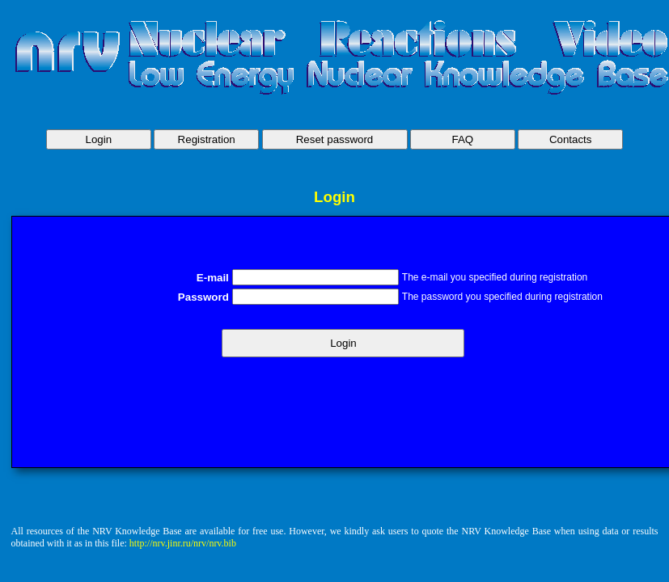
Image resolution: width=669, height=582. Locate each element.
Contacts (570, 139)
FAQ (463, 139)
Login (99, 139)
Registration (206, 139)
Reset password (335, 139)
